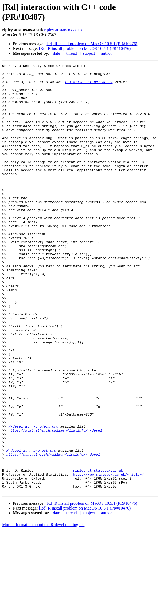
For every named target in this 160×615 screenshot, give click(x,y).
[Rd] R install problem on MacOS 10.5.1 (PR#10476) (92, 43)
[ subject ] (88, 53)
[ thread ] (71, 53)
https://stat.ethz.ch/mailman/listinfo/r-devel (55, 504)
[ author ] (107, 53)
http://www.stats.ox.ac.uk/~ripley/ (108, 556)
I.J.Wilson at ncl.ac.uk (88, 85)
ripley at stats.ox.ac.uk (63, 30)
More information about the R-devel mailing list (43, 610)
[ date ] (56, 53)
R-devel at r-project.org (33, 499)
